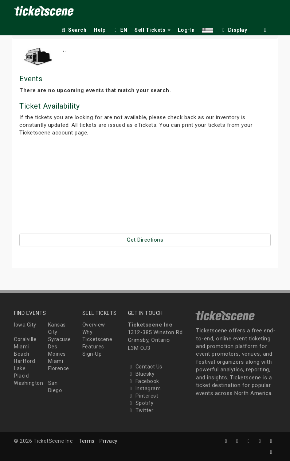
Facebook (143, 381)
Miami (55, 361)
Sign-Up (92, 354)
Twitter (141, 410)
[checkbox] (234, 29)
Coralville (25, 339)
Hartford (24, 361)
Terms (87, 441)
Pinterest (143, 396)
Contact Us (145, 367)
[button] (208, 29)
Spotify (141, 403)
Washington (28, 383)
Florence (58, 368)
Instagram (144, 388)
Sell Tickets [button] (152, 30)
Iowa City (25, 325)
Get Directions (145, 240)
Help (99, 30)
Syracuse (59, 339)
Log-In (186, 30)
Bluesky (141, 374)
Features (93, 346)
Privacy (108, 441)
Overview (93, 325)
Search (73, 30)
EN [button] (120, 30)
